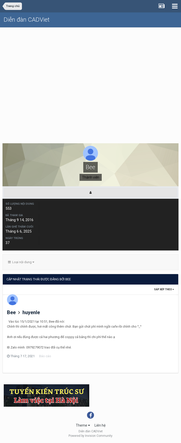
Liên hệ (99, 425)
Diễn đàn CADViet (27, 19)
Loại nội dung (21, 262)
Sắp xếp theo (164, 289)
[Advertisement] (90, 65)
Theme (83, 425)
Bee (11, 312)
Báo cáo (45, 356)
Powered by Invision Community (90, 436)
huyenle (31, 312)
